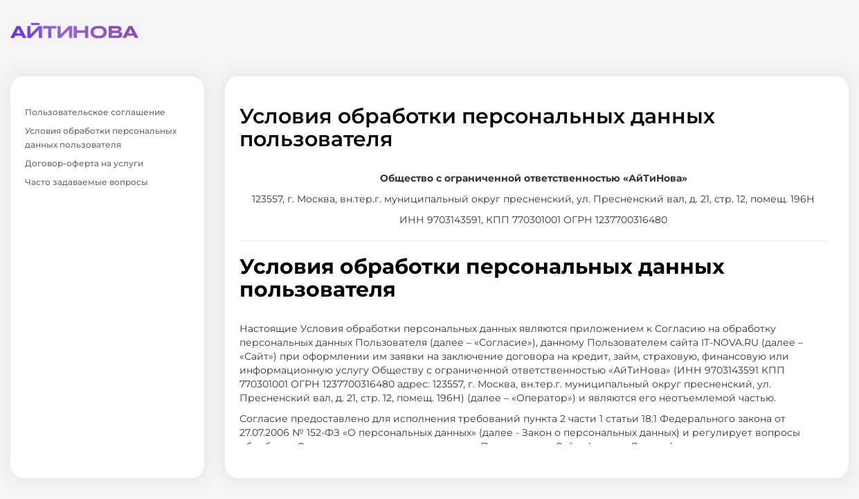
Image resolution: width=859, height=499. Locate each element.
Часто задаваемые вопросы (86, 182)
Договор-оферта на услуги (84, 163)
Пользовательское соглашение (95, 112)
